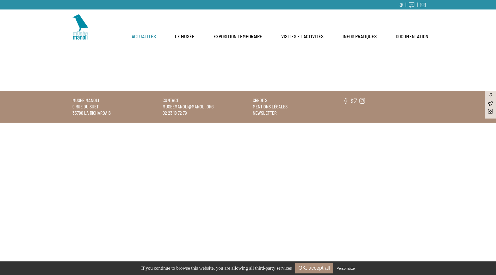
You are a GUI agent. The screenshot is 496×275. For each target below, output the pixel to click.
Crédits (260, 100)
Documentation (412, 36)
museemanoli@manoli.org (188, 106)
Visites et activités (302, 36)
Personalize (346, 268)
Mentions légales (270, 106)
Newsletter (264, 113)
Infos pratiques (360, 36)
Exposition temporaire (238, 36)
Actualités (144, 36)
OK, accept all (314, 268)
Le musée (185, 36)
